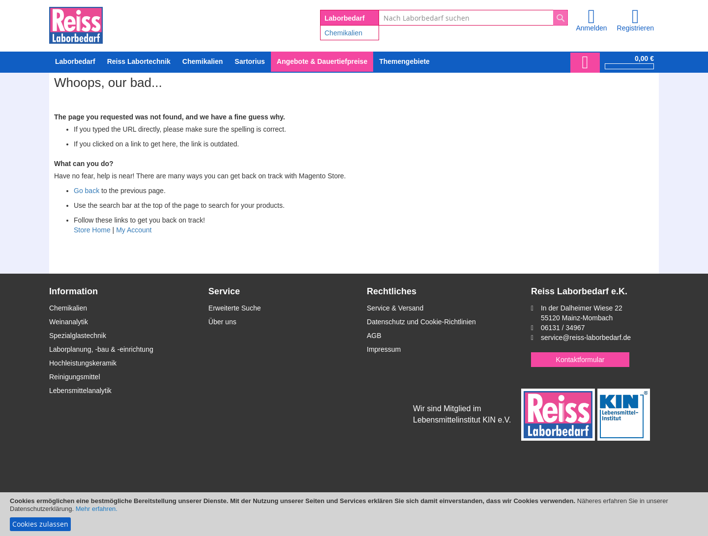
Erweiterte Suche (234, 308)
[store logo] (76, 23)
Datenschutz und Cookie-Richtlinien (421, 322)
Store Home (92, 230)
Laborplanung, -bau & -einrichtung (101, 349)
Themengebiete (404, 61)
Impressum (384, 349)
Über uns (222, 322)
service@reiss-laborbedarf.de (586, 337)
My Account (133, 230)
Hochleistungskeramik (83, 363)
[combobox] (473, 18)
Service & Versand (395, 308)
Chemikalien (343, 33)
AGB (374, 335)
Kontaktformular (580, 360)
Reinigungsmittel (74, 377)
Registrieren (635, 28)
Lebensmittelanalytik (80, 391)
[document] (354, 514)
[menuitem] (203, 62)
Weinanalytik (68, 322)
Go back (86, 191)
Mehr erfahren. (97, 508)
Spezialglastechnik (77, 335)
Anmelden (591, 28)
